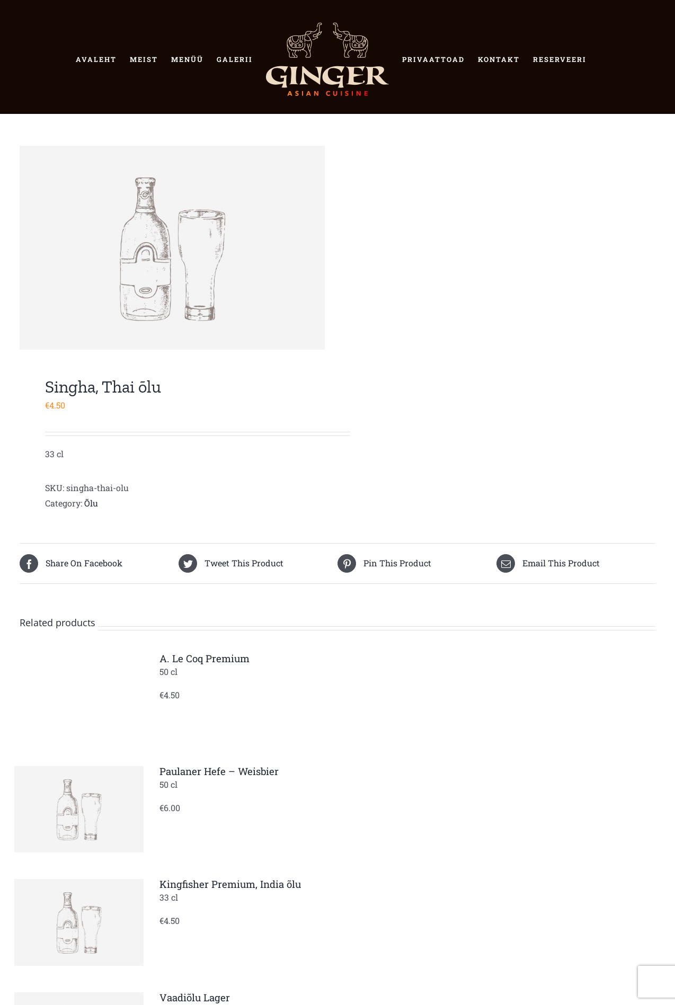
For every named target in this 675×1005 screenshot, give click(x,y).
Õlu (91, 503)
